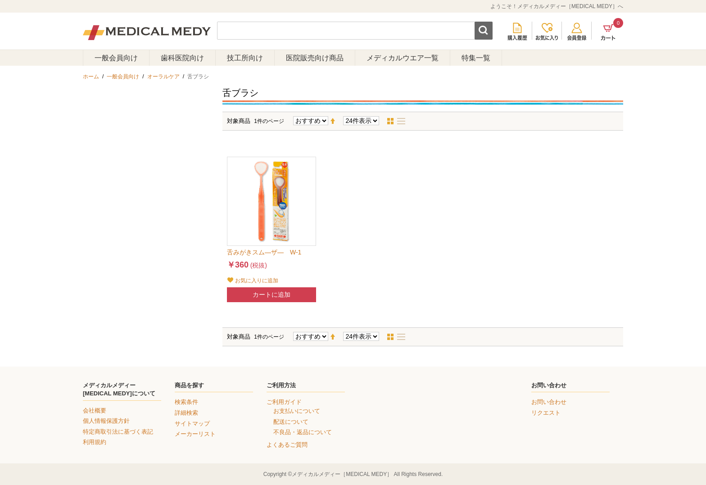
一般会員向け (116, 58)
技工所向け (245, 58)
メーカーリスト (195, 434)
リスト (404, 121)
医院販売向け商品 (315, 58)
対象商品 (238, 121)
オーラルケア (163, 76)
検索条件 (186, 402)
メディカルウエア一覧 (403, 58)
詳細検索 (186, 412)
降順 (336, 121)
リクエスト (546, 412)
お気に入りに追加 (256, 280)
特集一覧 (476, 58)
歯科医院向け (182, 58)
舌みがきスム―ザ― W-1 (264, 252)
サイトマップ (192, 423)
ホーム (91, 76)
